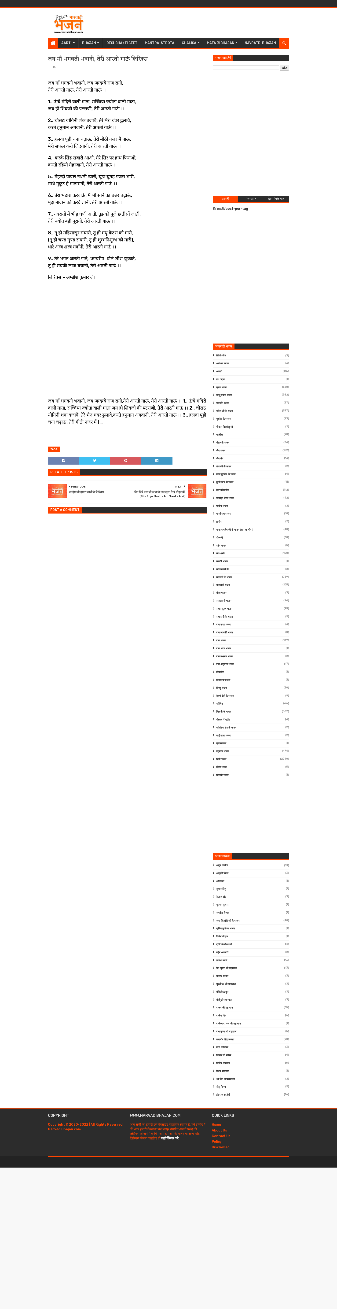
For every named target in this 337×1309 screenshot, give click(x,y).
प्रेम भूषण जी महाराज (226, 968)
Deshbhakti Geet (121, 43)
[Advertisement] (204, 22)
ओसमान (220, 881)
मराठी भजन (222, 561)
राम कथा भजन (223, 624)
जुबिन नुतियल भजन (225, 928)
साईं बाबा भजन (223, 735)
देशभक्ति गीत (222, 490)
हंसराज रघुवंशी (223, 1094)
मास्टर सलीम (222, 976)
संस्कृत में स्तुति (223, 719)
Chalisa (189, 43)
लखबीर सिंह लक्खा (225, 1039)
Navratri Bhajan (260, 43)
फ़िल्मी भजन (222, 775)
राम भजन (221, 640)
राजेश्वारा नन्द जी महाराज (228, 1023)
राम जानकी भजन (224, 632)
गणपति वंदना (222, 403)
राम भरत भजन (223, 648)
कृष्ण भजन (221, 387)
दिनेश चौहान (222, 936)
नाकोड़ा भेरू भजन (225, 498)
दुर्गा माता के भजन (224, 482)
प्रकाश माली (221, 960)
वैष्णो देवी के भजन (225, 696)
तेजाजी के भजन (223, 466)
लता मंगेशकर (222, 1047)
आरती (219, 371)
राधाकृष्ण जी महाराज (226, 1031)
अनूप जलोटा (222, 865)
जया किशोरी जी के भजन (227, 920)
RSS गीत (221, 355)
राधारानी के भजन (224, 616)
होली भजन (221, 767)
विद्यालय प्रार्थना (223, 680)
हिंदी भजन (221, 759)
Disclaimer (220, 1147)
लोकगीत (220, 672)
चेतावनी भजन (222, 442)
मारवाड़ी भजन (223, 585)
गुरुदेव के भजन (223, 419)
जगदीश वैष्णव (222, 912)
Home (216, 1125)
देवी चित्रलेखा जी (224, 944)
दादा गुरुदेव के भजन (225, 474)
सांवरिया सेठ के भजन (226, 727)
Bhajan (89, 43)
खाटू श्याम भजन (224, 395)
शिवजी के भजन (223, 711)
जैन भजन (220, 450)
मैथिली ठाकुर (222, 992)
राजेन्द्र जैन (221, 1015)
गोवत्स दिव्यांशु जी (224, 427)
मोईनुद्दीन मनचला (224, 1000)
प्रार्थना (219, 521)
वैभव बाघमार (222, 1071)
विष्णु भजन (221, 688)
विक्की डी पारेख (223, 1055)
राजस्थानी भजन (223, 601)
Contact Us (221, 1136)
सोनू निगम (221, 1086)
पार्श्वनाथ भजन (223, 513)
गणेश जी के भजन (224, 411)
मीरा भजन (221, 593)
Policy (217, 1142)
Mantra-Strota (159, 43)
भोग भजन (221, 545)
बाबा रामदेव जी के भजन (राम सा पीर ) (234, 529)
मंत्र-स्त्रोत (220, 553)
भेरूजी (219, 537)
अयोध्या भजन (222, 363)
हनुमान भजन (222, 751)
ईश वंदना (220, 379)
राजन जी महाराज (224, 1007)
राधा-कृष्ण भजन (224, 608)
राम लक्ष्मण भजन (224, 656)
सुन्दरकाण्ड (221, 743)
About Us (219, 1130)
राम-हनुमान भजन (225, 664)
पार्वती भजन (222, 506)
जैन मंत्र (219, 458)
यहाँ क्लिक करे (170, 1138)
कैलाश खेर (221, 897)
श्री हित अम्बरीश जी (225, 1079)
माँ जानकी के (222, 569)
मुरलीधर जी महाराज (226, 984)
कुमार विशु (221, 889)
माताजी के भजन (224, 577)
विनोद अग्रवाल (223, 1063)
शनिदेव (219, 703)
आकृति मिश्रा (222, 873)
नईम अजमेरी (222, 952)
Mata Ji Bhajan (220, 43)
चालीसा (219, 434)
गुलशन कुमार (222, 904)
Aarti (66, 43)
